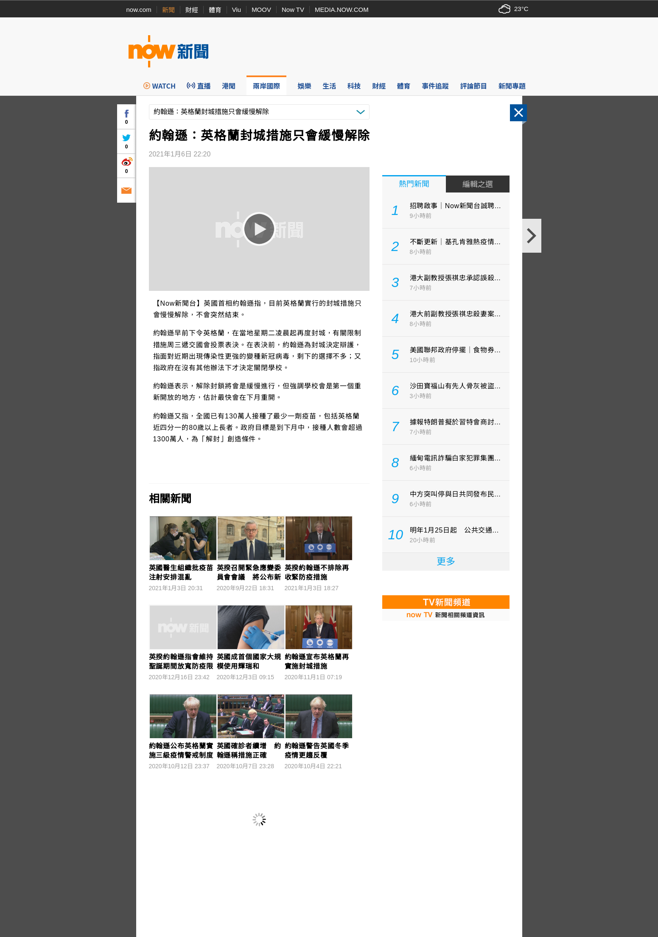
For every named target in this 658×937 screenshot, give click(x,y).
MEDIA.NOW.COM (342, 9)
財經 (191, 10)
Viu (236, 9)
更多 (446, 561)
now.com (138, 9)
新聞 (168, 10)
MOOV (261, 9)
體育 (215, 10)
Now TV (293, 9)
